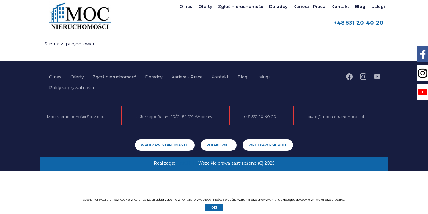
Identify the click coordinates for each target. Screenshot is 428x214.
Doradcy (278, 6)
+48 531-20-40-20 (358, 23)
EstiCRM (185, 163)
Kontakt (340, 6)
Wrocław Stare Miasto (165, 145)
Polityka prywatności (71, 87)
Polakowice (219, 145)
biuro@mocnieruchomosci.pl (335, 116)
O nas (186, 6)
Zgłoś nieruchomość (240, 6)
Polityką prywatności (196, 200)
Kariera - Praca (309, 6)
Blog (360, 6)
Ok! (214, 208)
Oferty (205, 6)
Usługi (378, 6)
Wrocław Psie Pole (267, 145)
